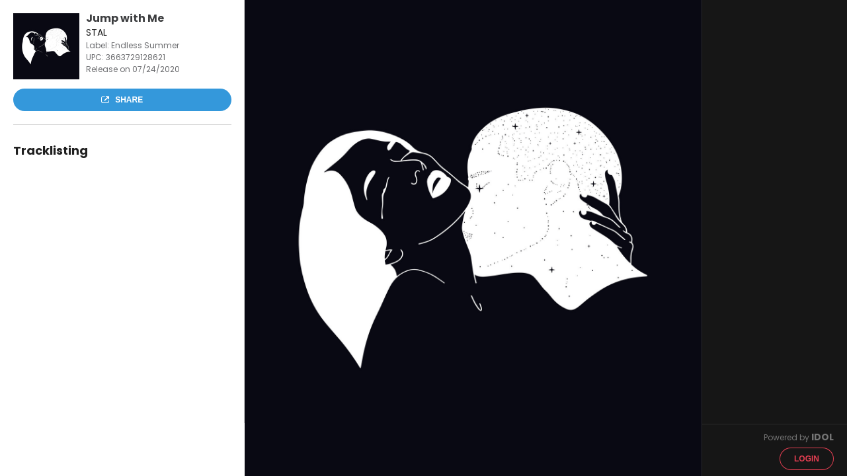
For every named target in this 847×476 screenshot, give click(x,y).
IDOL (822, 437)
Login (806, 458)
